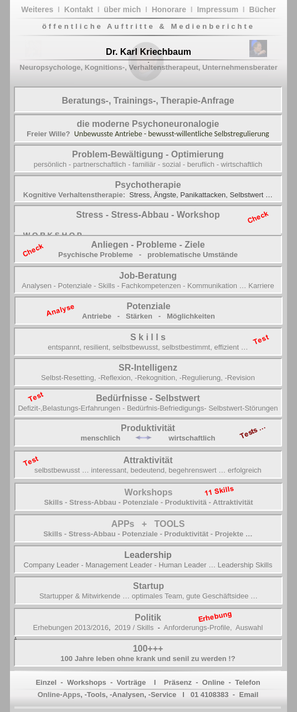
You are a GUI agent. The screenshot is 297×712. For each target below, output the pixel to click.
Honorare (169, 9)
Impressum (217, 9)
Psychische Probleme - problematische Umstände (148, 254)
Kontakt (78, 9)
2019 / (125, 627)
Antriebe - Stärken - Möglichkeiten (148, 316)
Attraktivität (148, 460)
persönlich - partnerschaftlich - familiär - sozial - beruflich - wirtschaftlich (148, 164)
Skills (145, 627)
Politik (148, 617)
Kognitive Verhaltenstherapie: (74, 195)
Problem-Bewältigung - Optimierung (148, 154)
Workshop (196, 214)
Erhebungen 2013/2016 (71, 627)
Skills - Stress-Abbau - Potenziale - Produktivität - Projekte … (148, 534)
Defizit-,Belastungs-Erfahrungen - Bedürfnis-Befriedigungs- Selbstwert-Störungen (148, 408)
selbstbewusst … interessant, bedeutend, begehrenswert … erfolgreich (148, 470)
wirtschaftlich (191, 438)
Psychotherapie (148, 184)
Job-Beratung (148, 275)
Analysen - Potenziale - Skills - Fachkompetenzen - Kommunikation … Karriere (148, 285)
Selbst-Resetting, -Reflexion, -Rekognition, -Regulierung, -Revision (148, 377)
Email (248, 694)
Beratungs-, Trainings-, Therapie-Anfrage (148, 100)
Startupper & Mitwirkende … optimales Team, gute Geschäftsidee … (148, 596)
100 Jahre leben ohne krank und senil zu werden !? (147, 658)
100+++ (148, 648)
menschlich (101, 438)
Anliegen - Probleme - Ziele (147, 244)
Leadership (147, 555)
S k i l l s (148, 337)
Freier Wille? (48, 134)
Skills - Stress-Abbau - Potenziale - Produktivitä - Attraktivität (148, 502)
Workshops (149, 492)
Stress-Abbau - (142, 214)
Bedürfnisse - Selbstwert (148, 398)
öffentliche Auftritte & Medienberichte (148, 26)
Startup (148, 586)
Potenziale (148, 306)
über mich (122, 9)
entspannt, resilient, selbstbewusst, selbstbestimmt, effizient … (148, 347)
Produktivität (148, 428)
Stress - (93, 214)
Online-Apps (59, 694)
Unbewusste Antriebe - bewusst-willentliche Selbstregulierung (171, 134)
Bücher (262, 9)
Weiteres (37, 9)
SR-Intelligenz (148, 367)
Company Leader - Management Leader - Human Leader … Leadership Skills (148, 565)
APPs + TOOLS (148, 524)
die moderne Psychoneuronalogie (148, 124)
